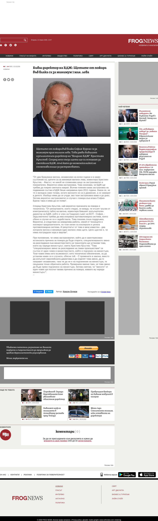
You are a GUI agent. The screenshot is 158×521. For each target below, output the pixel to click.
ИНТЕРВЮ (46, 56)
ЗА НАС (3, 475)
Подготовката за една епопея (147, 241)
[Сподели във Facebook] (4, 79)
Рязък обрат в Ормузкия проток (147, 185)
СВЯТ (91, 56)
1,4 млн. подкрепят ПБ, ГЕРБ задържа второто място (148, 170)
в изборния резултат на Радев (147, 153)
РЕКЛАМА (28, 475)
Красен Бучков (70, 292)
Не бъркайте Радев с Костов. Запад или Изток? (148, 116)
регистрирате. (85, 441)
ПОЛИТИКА (78, 56)
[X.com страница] (10, 45)
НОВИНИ (9, 56)
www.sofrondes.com (107, 520)
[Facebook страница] (5, 45)
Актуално (60, 499)
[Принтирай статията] (12, 79)
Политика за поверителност (51, 475)
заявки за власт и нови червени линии (147, 206)
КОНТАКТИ (15, 475)
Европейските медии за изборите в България (148, 136)
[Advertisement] (79, 17)
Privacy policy (77, 520)
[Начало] (1, 45)
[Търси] (25, 40)
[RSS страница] (15, 45)
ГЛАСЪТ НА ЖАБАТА (27, 56)
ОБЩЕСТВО (62, 56)
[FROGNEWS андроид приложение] (127, 474)
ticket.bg (118, 520)
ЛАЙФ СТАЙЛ (146, 56)
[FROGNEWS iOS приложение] (147, 474)
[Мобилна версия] (109, 474)
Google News (106, 292)
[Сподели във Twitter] (8, 79)
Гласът (58, 490)
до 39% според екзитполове (146, 224)
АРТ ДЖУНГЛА (106, 56)
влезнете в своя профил (56, 441)
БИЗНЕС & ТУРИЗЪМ (126, 56)
